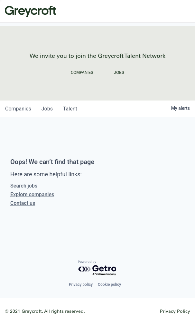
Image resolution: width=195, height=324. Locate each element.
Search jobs (23, 186)
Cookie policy (109, 284)
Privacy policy (81, 284)
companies (18, 109)
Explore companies (32, 194)
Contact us (22, 203)
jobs (47, 109)
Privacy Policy (175, 311)
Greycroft (30, 11)
